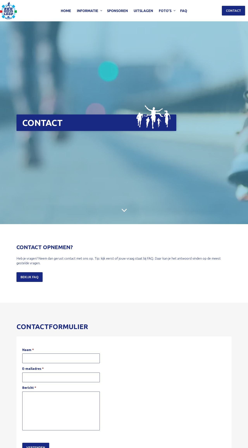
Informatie (87, 11)
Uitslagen (143, 11)
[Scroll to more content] (124, 210)
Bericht (29, 387)
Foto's (165, 11)
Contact (233, 10)
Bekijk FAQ (29, 277)
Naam (28, 350)
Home (66, 11)
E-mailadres (33, 368)
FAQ (183, 11)
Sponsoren (117, 11)
